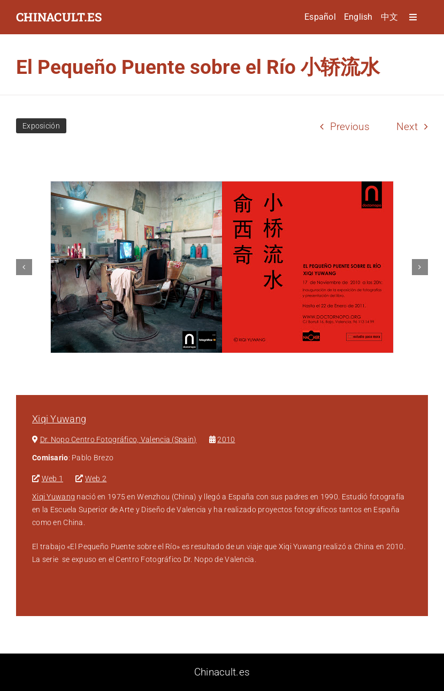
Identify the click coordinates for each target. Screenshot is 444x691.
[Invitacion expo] (222, 267)
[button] (24, 267)
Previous (350, 126)
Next (407, 126)
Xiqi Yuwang (59, 418)
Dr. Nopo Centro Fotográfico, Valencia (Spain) (118, 439)
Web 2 (95, 478)
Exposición (41, 126)
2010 (226, 439)
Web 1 (52, 478)
